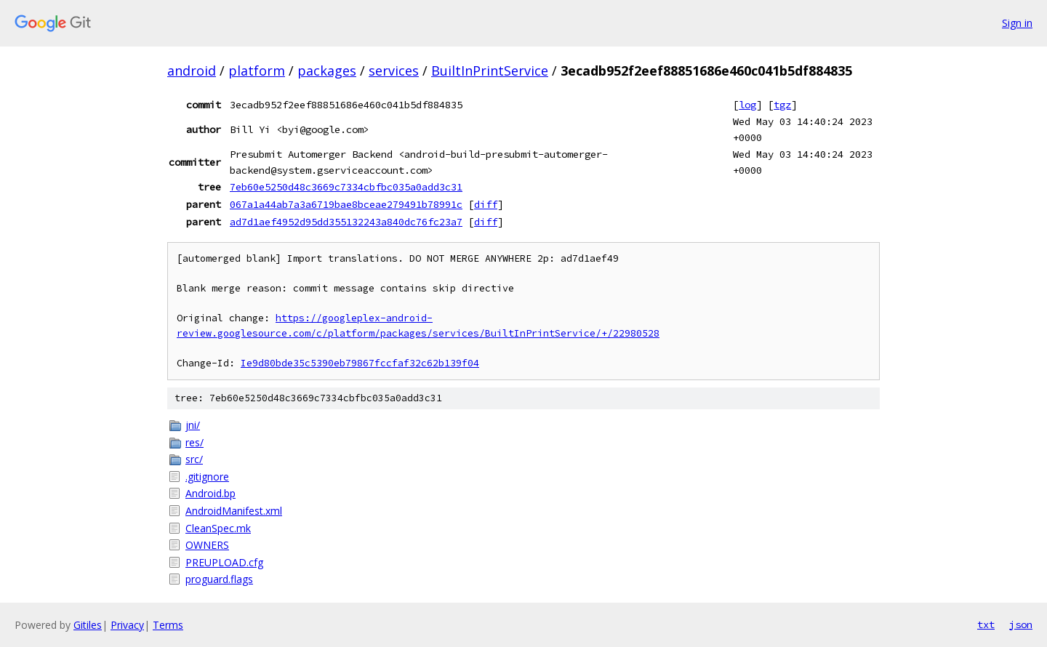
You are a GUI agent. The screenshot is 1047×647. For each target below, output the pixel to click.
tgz (782, 104)
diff (485, 204)
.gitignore (207, 476)
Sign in (1017, 23)
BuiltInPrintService (489, 70)
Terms (168, 625)
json (1020, 624)
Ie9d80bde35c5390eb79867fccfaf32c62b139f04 (360, 363)
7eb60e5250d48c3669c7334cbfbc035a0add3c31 (346, 186)
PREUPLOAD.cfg (224, 562)
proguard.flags (219, 579)
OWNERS (207, 545)
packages (326, 70)
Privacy (127, 625)
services (394, 70)
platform (256, 70)
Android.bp (210, 493)
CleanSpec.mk (218, 528)
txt (986, 624)
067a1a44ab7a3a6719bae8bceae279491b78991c (346, 204)
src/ (194, 459)
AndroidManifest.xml (233, 511)
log (747, 104)
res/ (194, 442)
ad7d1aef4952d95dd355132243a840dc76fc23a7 (346, 221)
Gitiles (87, 625)
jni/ (192, 425)
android (191, 70)
